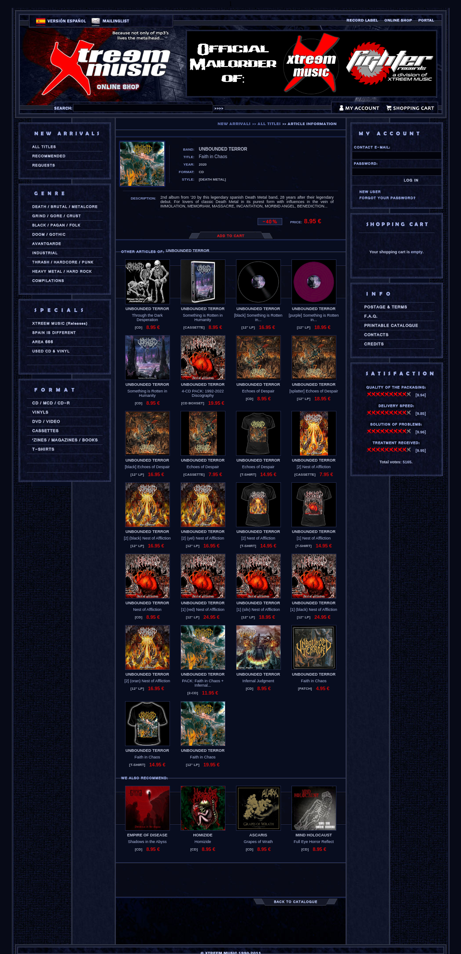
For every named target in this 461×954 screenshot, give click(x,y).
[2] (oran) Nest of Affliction (147, 681)
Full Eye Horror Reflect (314, 841)
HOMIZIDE (203, 835)
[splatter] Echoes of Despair (313, 391)
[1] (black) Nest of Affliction (313, 609)
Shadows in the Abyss (147, 841)
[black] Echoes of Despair (147, 467)
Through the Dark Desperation (147, 317)
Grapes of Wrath (258, 841)
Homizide (203, 841)
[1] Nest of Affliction (314, 538)
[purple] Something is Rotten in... (314, 317)
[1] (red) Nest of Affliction (202, 609)
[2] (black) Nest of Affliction (147, 538)
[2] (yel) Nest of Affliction (202, 538)
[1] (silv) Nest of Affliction (258, 609)
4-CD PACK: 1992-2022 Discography (203, 393)
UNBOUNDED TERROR (147, 309)
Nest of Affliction (147, 609)
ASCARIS (258, 835)
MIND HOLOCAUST (313, 835)
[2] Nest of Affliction (314, 467)
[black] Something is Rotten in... (258, 317)
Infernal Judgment (258, 681)
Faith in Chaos (313, 681)
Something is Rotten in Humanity (203, 317)
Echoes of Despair (258, 391)
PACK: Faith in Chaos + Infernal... (203, 683)
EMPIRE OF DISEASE (147, 835)
